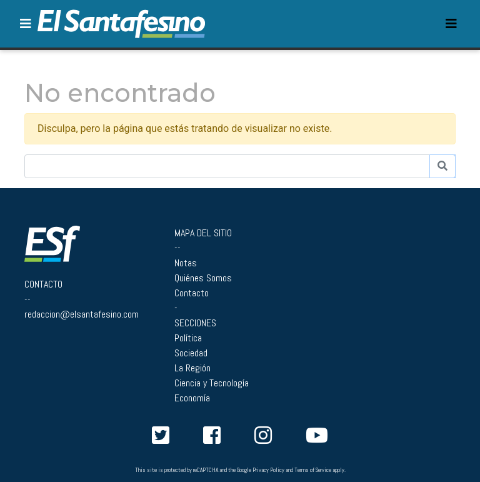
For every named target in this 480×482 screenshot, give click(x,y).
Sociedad (191, 352)
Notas (185, 262)
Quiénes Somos (203, 277)
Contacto (191, 292)
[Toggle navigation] (451, 23)
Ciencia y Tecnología (211, 382)
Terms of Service (312, 470)
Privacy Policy (268, 470)
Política (188, 337)
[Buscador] (227, 166)
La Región (192, 367)
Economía (192, 397)
